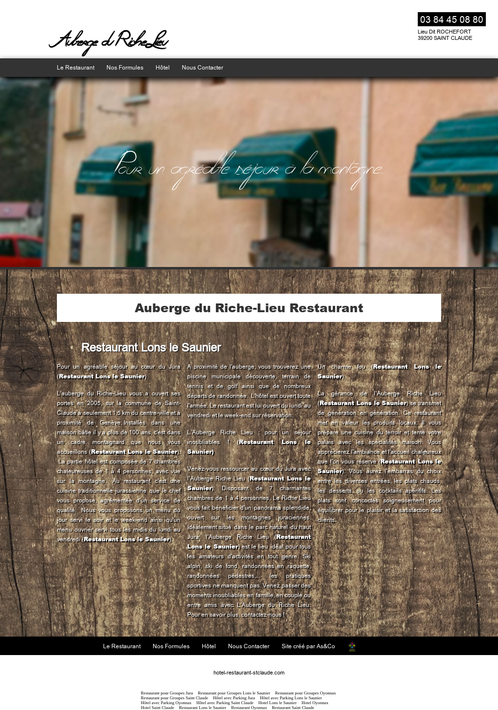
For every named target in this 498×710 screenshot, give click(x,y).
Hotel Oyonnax (315, 702)
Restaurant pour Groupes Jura (167, 693)
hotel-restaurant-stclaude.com (249, 673)
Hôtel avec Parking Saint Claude (224, 702)
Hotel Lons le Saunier (277, 702)
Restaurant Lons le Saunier (101, 376)
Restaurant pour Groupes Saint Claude (174, 697)
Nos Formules (125, 67)
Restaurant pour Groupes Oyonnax (305, 693)
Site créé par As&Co (308, 646)
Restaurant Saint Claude (293, 707)
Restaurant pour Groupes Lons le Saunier (234, 693)
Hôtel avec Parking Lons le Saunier (291, 697)
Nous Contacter (202, 67)
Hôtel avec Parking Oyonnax (166, 702)
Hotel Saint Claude (158, 707)
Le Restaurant (75, 67)
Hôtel (163, 67)
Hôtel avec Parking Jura (234, 697)
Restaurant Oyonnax (249, 707)
